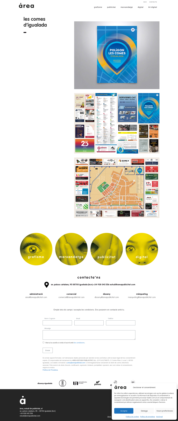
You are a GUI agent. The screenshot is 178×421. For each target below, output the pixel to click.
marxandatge (127, 7)
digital (140, 7)
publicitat (111, 7)
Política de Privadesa (50, 370)
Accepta (123, 411)
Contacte (153, 2)
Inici (145, 2)
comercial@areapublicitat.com (71, 297)
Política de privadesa (147, 417)
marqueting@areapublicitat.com (142, 297)
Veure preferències (164, 411)
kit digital (152, 7)
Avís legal (159, 417)
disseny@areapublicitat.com (107, 297)
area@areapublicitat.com (36, 297)
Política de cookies (132, 417)
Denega (144, 411)
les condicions (79, 343)
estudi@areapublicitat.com (30, 416)
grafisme (98, 7)
